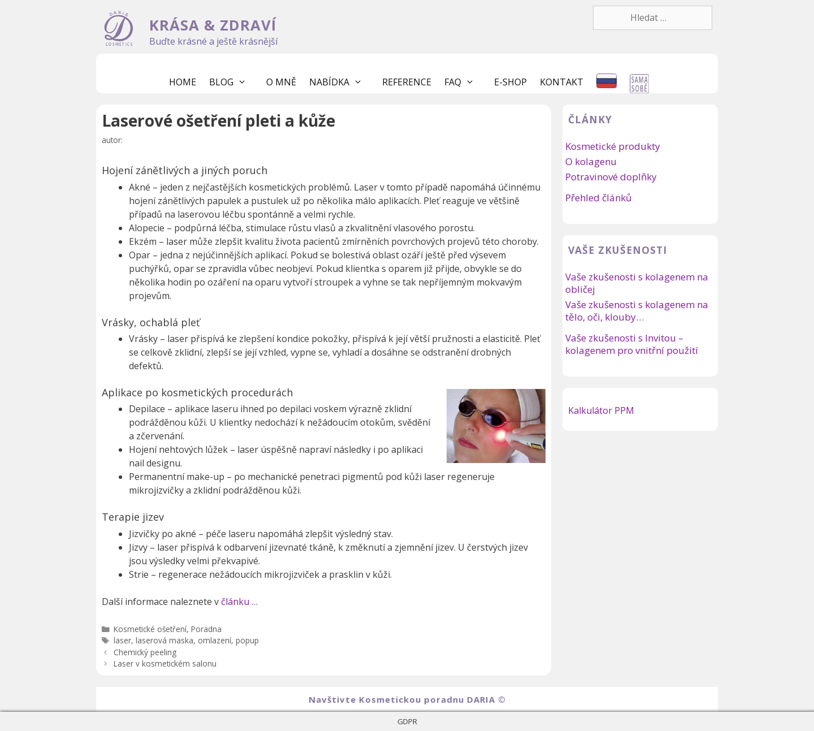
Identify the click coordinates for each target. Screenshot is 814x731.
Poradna (206, 629)
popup (247, 640)
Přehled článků (598, 197)
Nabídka (341, 82)
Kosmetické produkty (612, 146)
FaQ (465, 82)
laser (122, 640)
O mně (281, 82)
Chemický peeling (145, 652)
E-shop (510, 82)
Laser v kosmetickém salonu (165, 663)
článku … (239, 601)
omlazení (214, 640)
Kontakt (561, 82)
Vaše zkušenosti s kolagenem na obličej (636, 283)
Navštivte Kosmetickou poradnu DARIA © (407, 699)
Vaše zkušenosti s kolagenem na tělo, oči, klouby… (636, 310)
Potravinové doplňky (611, 176)
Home (182, 82)
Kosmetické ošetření (150, 629)
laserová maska (164, 640)
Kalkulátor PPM (601, 410)
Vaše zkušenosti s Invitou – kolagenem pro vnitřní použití (631, 344)
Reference (406, 82)
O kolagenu (591, 161)
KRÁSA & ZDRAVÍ (212, 25)
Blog (233, 82)
